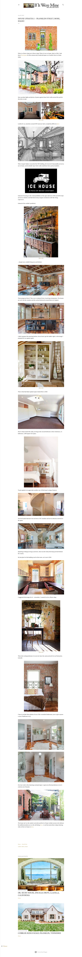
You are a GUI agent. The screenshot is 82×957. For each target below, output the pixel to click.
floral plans (24, 55)
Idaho (22, 846)
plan (58, 124)
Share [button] (19, 844)
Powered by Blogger (41, 952)
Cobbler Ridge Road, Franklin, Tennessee (39, 933)
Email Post (24, 844)
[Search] (63, 4)
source (41, 120)
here (41, 825)
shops (26, 846)
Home (5, 946)
